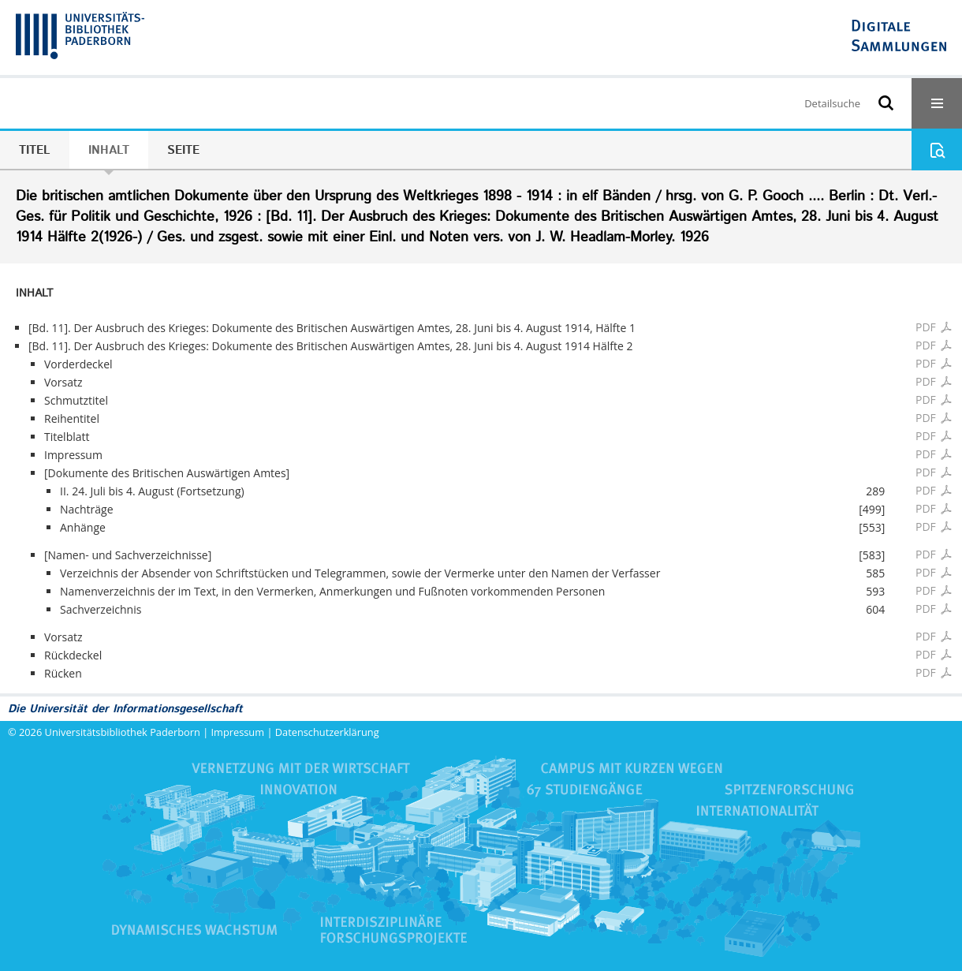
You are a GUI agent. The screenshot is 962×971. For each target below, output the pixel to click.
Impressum (238, 732)
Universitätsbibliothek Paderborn (122, 732)
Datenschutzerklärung (327, 732)
